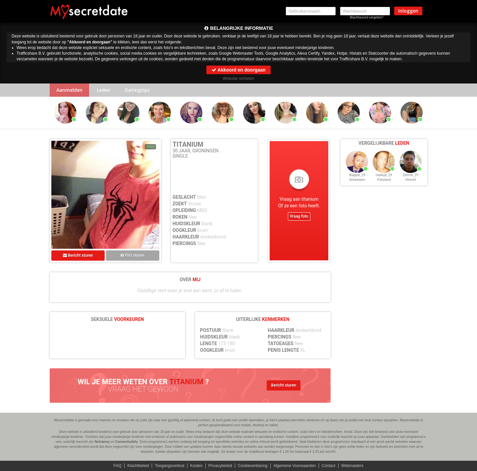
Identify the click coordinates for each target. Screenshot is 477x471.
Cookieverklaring (252, 465)
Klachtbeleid (138, 465)
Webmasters (352, 465)
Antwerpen (357, 180)
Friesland (384, 180)
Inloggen (408, 11)
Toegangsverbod (170, 465)
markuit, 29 (384, 175)
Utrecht (410, 180)
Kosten (196, 465)
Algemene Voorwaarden (294, 465)
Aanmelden (69, 90)
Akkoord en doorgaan (238, 70)
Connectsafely (126, 442)
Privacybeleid (220, 465)
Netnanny (102, 442)
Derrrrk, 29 (410, 175)
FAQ (118, 465)
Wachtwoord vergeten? (367, 17)
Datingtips (137, 90)
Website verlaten (238, 78)
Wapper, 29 (357, 175)
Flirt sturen (132, 255)
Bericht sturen (78, 255)
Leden (103, 90)
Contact (328, 465)
